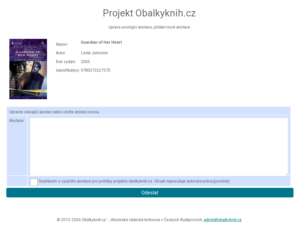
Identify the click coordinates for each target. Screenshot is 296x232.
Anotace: (16, 120)
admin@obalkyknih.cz (223, 219)
